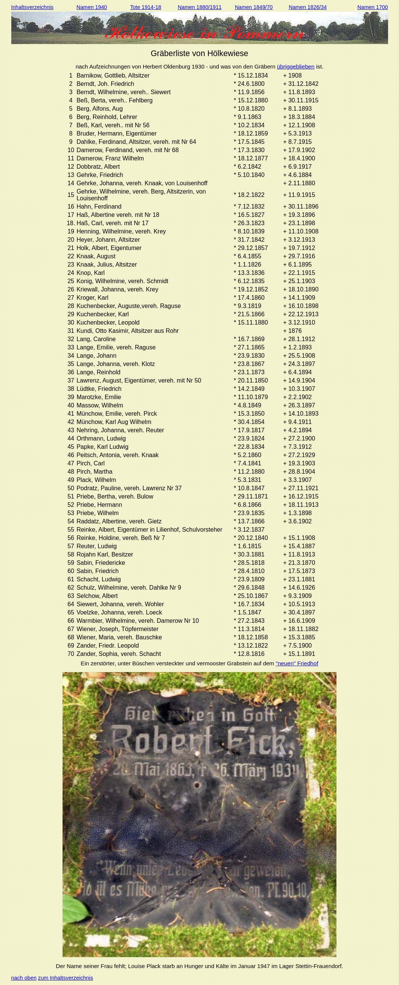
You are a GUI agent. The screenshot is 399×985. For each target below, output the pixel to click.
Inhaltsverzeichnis (32, 7)
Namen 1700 (373, 7)
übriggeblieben (296, 66)
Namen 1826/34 (308, 7)
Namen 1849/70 (254, 7)
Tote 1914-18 (145, 7)
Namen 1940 (91, 7)
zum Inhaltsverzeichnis (65, 978)
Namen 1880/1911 (200, 7)
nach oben (24, 978)
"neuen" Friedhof (297, 663)
